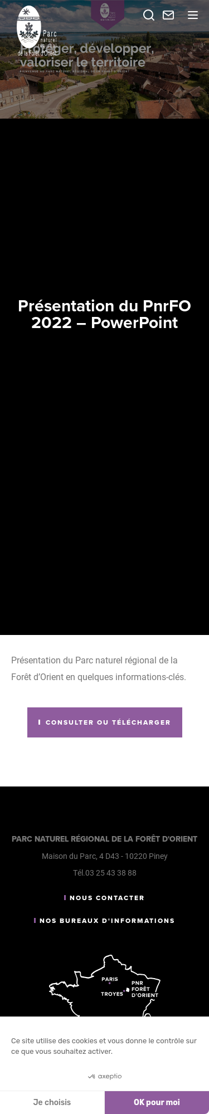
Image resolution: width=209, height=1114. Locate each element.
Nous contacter (107, 898)
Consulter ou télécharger (108, 722)
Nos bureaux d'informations (107, 921)
